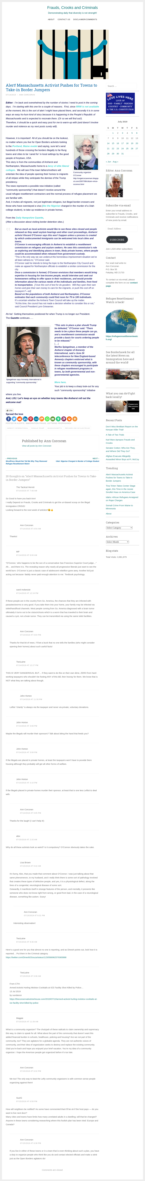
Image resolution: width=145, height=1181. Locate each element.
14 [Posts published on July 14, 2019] (108, 143)
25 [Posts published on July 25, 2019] (127, 148)
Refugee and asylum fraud (77, 427)
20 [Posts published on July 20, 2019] (137, 143)
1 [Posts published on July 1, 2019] (113, 133)
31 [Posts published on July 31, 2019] (122, 153)
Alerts (20, 423)
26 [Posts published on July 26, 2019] (132, 148)
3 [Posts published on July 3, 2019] (122, 133)
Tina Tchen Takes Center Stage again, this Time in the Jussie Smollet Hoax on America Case (120, 489)
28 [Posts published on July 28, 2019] (108, 153)
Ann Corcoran (27, 95)
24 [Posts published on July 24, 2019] (122, 148)
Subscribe (117, 239)
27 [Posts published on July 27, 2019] (137, 148)
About (51, 19)
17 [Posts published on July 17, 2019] (122, 143)
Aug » (115, 161)
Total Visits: (111, 557)
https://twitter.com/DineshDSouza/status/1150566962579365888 (36, 957)
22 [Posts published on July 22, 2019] (113, 148)
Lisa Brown (25, 862)
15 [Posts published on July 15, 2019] (113, 143)
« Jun (108, 161)
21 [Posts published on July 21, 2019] (108, 148)
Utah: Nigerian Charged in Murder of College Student (76, 459)
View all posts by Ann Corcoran (36, 445)
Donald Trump (37, 427)
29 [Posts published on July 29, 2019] (113, 153)
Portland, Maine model (24, 146)
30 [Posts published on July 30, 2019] (118, 153)
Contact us (64, 19)
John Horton (22, 722)
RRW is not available (87, 106)
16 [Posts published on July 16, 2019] (118, 143)
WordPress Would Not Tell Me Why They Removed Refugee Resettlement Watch (29, 460)
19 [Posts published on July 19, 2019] (132, 143)
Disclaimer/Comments (85, 19)
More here (60, 382)
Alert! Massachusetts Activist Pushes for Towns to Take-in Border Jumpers (119, 477)
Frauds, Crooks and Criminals (72, 8)
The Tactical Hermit (25, 487)
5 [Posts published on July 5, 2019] (132, 133)
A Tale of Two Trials (115, 435)
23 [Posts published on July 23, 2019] (118, 148)
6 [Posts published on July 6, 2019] (136, 133)
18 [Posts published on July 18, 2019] (127, 143)
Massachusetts (55, 427)
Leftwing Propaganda (59, 423)
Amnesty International (17, 427)
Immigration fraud (36, 423)
